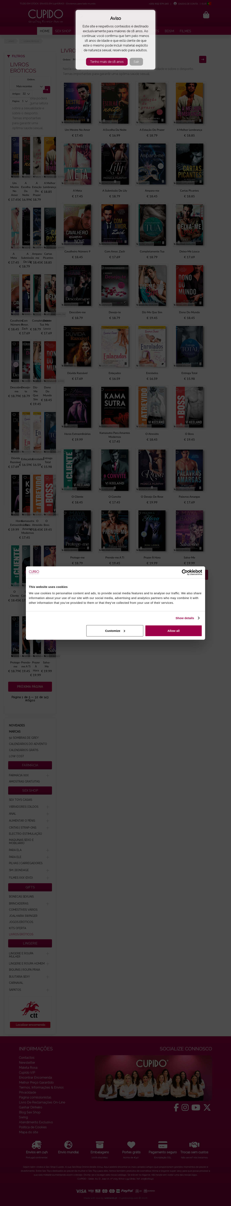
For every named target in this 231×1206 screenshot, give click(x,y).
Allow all (173, 630)
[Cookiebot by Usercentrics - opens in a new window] (184, 572)
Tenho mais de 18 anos (107, 62)
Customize (115, 630)
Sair (136, 62)
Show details (185, 618)
